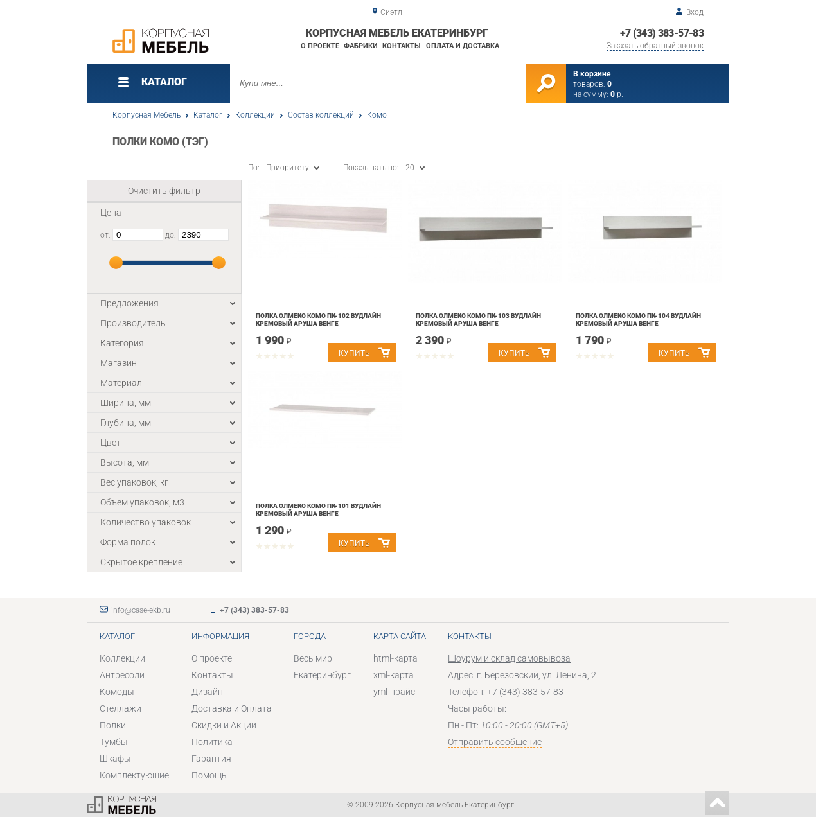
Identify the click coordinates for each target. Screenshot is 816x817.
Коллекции (255, 114)
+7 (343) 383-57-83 (662, 33)
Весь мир (313, 658)
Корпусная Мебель (146, 114)
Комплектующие (134, 775)
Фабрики (361, 46)
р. (616, 94)
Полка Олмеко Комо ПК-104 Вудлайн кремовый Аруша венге (638, 319)
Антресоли (122, 675)
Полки (113, 725)
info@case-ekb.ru (140, 610)
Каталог (207, 114)
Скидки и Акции (223, 725)
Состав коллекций (321, 114)
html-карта (395, 658)
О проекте (320, 46)
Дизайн (207, 692)
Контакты (401, 46)
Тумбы (114, 742)
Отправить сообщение (495, 742)
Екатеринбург (322, 675)
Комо (377, 114)
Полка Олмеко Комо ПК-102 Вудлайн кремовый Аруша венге (318, 319)
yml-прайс (394, 692)
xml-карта (393, 675)
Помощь (209, 775)
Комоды (117, 692)
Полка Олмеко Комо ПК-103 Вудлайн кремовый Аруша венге (478, 319)
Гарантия (211, 758)
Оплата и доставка (462, 46)
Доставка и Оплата (231, 708)
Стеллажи (120, 708)
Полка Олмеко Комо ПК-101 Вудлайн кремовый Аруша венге (318, 509)
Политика (212, 742)
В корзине (591, 73)
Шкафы (115, 758)
